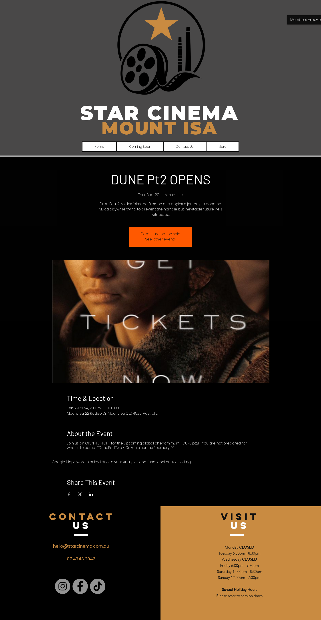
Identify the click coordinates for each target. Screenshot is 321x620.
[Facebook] (80, 586)
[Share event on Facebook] (69, 494)
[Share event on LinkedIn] (91, 494)
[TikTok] (97, 586)
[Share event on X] (80, 494)
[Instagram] (62, 586)
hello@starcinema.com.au (81, 546)
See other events (160, 239)
